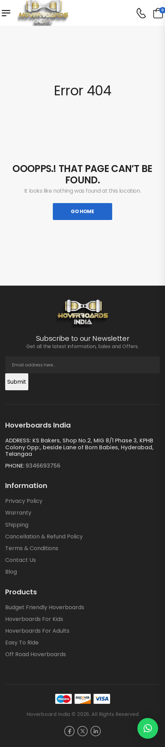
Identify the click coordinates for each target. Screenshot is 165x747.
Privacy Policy (23, 501)
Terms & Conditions (31, 548)
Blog (11, 571)
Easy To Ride (22, 642)
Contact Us (20, 560)
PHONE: (15, 466)
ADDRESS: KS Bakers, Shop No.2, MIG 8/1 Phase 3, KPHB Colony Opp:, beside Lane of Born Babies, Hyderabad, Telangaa (79, 447)
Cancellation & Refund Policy (44, 536)
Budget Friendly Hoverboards (44, 607)
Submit (16, 382)
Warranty (18, 512)
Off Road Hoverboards (35, 654)
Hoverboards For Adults (37, 631)
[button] (147, 728)
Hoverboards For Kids (34, 619)
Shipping (16, 524)
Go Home (82, 211)
